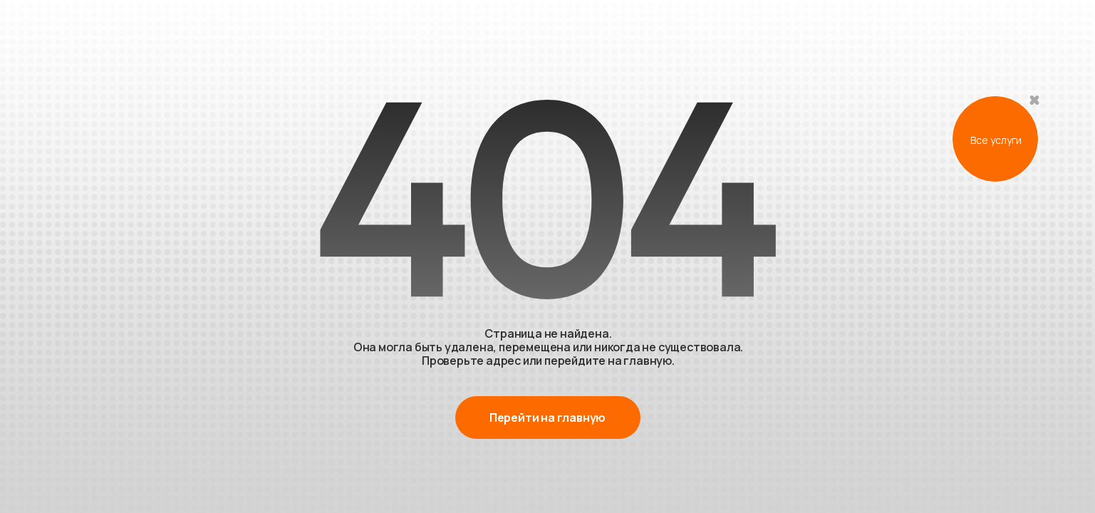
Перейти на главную (547, 417)
